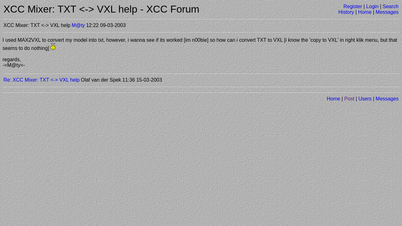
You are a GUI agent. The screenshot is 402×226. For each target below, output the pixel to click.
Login (372, 6)
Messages (387, 12)
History (346, 12)
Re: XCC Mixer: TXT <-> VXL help (41, 80)
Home (365, 12)
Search (391, 6)
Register (352, 6)
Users (365, 98)
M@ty (78, 25)
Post (349, 98)
